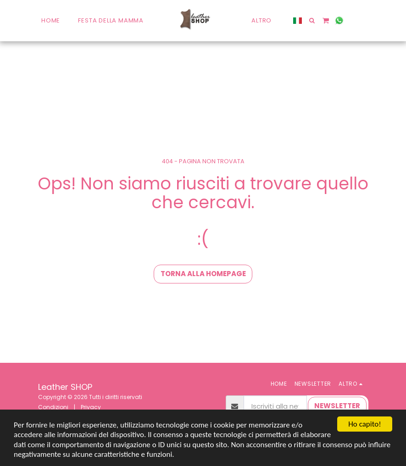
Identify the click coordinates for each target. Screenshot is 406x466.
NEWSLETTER (337, 406)
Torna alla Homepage (203, 273)
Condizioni (53, 407)
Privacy (91, 407)
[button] (312, 20)
